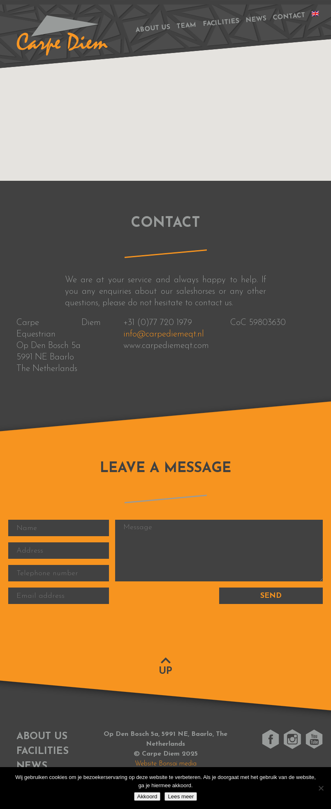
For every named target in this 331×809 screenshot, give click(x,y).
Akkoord (147, 796)
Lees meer (181, 796)
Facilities (221, 23)
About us (152, 28)
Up (165, 671)
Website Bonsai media (166, 764)
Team (186, 26)
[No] (321, 788)
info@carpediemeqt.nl (163, 334)
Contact (289, 16)
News (255, 20)
